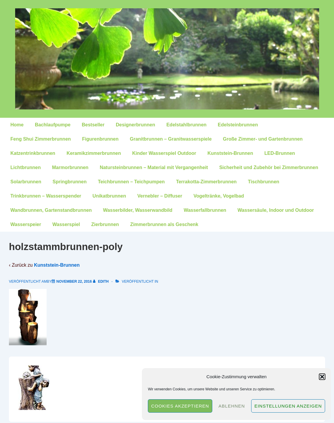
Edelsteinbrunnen (238, 124)
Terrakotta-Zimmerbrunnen (206, 181)
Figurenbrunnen (100, 138)
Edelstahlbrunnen (186, 124)
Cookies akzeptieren (180, 405)
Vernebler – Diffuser (159, 195)
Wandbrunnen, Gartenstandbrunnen (51, 210)
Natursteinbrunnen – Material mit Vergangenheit (154, 167)
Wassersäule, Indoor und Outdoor (276, 210)
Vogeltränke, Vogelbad (219, 195)
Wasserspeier (25, 224)
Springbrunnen (70, 181)
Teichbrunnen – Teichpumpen (131, 181)
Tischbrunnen (263, 181)
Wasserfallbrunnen (205, 210)
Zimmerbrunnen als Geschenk (164, 224)
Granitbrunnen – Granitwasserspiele (171, 138)
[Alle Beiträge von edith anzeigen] (101, 281)
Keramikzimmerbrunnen (94, 153)
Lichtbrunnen (25, 167)
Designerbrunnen (135, 124)
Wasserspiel (66, 224)
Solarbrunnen (25, 181)
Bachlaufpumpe (52, 124)
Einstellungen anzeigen (288, 405)
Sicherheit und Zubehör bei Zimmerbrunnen (268, 167)
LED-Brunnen (280, 153)
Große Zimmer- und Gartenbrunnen (263, 138)
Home (16, 124)
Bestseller (93, 124)
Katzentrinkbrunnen (32, 153)
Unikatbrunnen (109, 195)
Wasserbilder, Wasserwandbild (137, 210)
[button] (322, 377)
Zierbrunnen (105, 224)
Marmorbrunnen (70, 167)
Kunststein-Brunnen (230, 153)
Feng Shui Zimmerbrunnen (40, 138)
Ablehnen (232, 405)
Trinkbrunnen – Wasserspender (45, 195)
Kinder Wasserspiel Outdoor (164, 153)
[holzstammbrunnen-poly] (74, 281)
